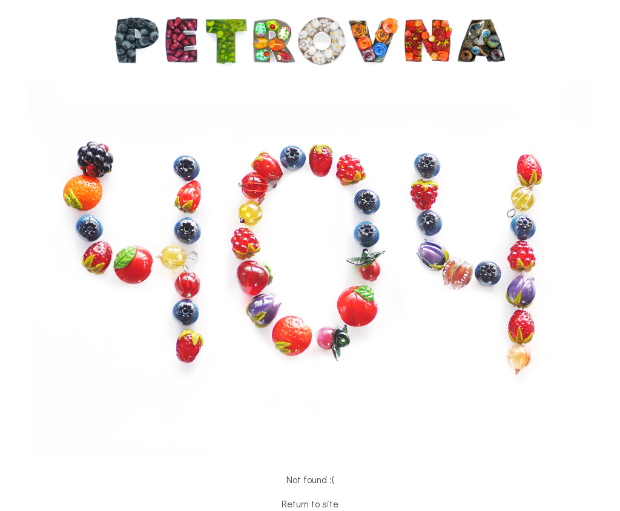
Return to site (310, 503)
